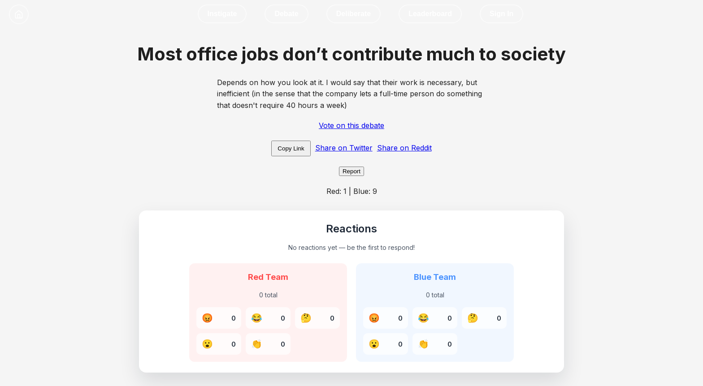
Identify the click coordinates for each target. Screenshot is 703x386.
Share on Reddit (404, 147)
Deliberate (353, 13)
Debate (286, 13)
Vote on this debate (351, 125)
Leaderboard (430, 13)
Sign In (501, 13)
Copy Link (291, 148)
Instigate (222, 13)
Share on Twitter (344, 147)
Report (351, 171)
